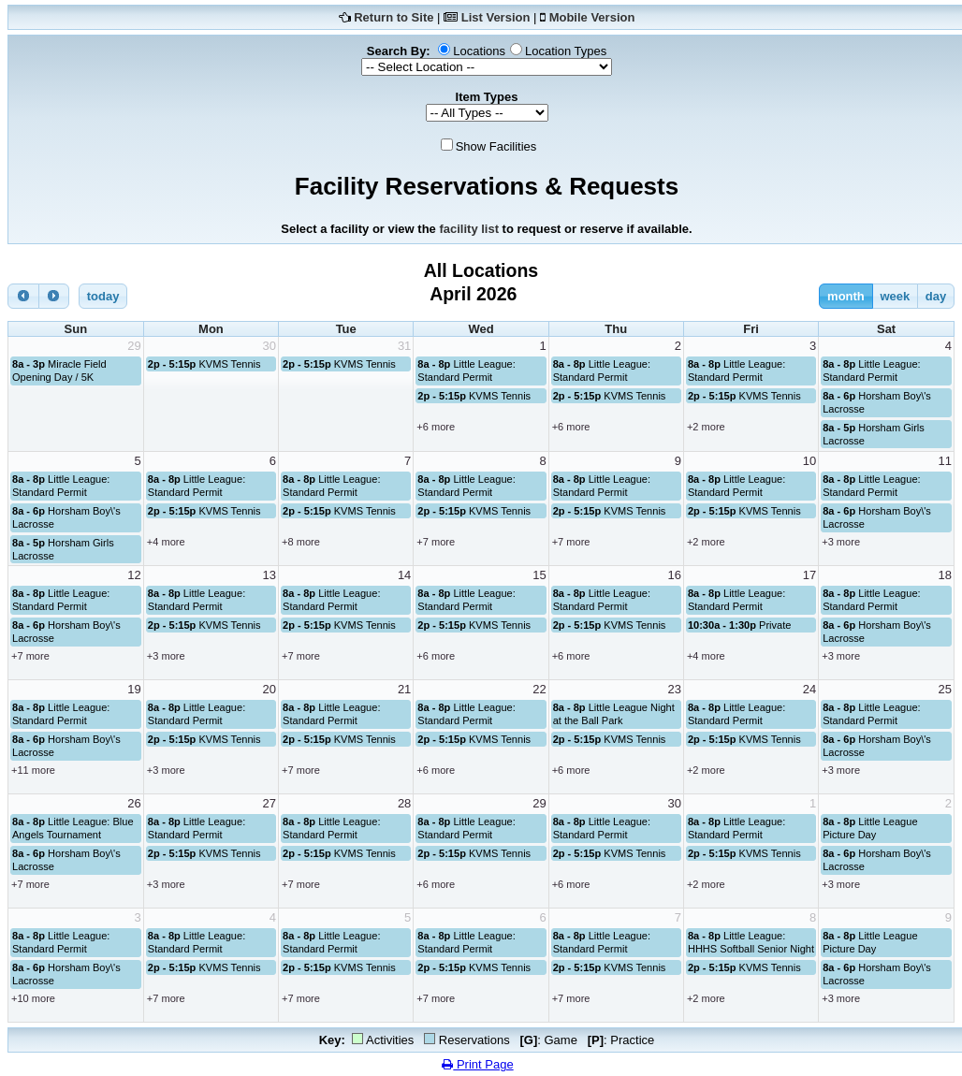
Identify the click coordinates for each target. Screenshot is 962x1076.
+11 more (33, 770)
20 (269, 689)
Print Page (477, 1064)
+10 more (33, 998)
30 (269, 346)
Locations (479, 51)
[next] (54, 296)
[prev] (23, 296)
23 (673, 689)
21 (404, 689)
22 (539, 689)
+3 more (841, 541)
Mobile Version (592, 17)
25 (945, 689)
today (103, 296)
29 (133, 346)
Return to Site (393, 17)
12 (133, 575)
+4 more (166, 541)
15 (539, 575)
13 (269, 575)
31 (404, 346)
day (936, 296)
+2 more (706, 426)
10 (809, 461)
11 (945, 461)
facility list (469, 229)
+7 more (435, 541)
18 (945, 575)
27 (269, 803)
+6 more (435, 426)
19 (133, 689)
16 (673, 575)
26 (133, 803)
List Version (496, 17)
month (846, 296)
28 (404, 803)
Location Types (565, 51)
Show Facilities (496, 146)
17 (809, 575)
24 (809, 689)
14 (404, 575)
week (895, 296)
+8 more (301, 541)
